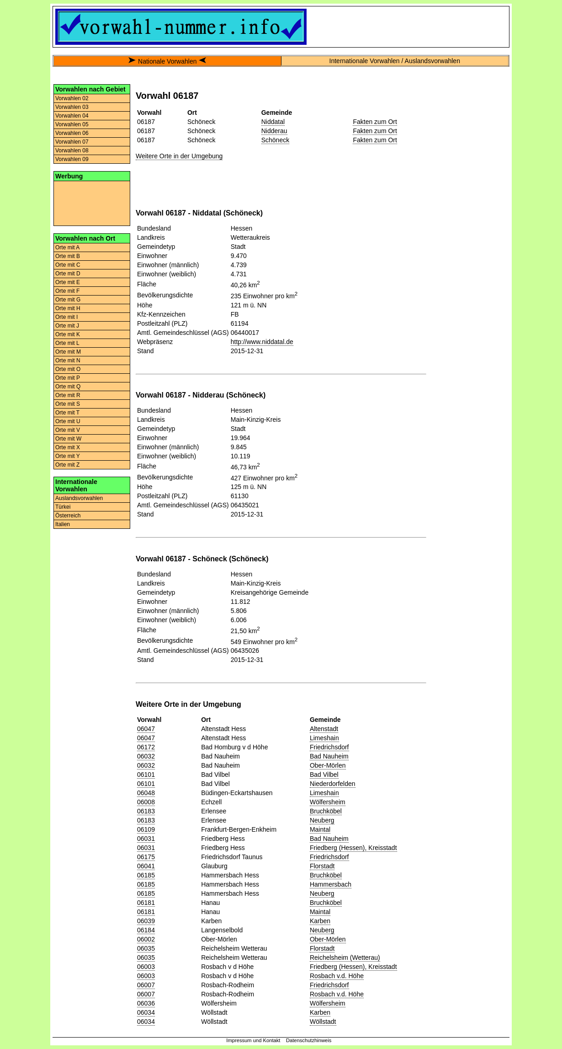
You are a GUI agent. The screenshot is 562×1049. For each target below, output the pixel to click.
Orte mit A (67, 247)
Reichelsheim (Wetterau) (345, 957)
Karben (320, 921)
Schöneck (275, 140)
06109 (146, 829)
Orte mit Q (67, 386)
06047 (146, 728)
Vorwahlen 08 (72, 150)
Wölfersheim (327, 802)
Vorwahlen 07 (72, 142)
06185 (146, 875)
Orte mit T (67, 412)
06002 (146, 939)
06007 (146, 985)
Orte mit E (67, 282)
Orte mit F (67, 291)
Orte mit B (67, 256)
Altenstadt (324, 728)
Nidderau (274, 130)
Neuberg (322, 820)
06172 (146, 747)
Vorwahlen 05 (72, 124)
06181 (146, 902)
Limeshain (324, 738)
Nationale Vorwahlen (167, 61)
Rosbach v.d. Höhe (337, 975)
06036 (146, 1003)
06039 (146, 921)
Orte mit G (67, 299)
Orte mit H (67, 308)
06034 (146, 1012)
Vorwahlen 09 (72, 159)
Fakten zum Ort (375, 121)
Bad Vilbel (324, 774)
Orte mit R (67, 395)
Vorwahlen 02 (72, 98)
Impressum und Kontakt (253, 1040)
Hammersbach (330, 884)
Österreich (67, 515)
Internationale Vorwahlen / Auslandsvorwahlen (394, 61)
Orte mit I (66, 317)
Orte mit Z (67, 465)
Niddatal (273, 121)
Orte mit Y (67, 456)
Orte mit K (67, 334)
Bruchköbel (326, 811)
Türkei (62, 507)
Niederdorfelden (332, 783)
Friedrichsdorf (329, 747)
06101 (146, 774)
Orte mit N (67, 360)
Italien (62, 524)
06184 (146, 930)
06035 (146, 948)
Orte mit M (68, 352)
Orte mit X (67, 447)
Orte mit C (67, 265)
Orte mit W (68, 439)
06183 (146, 811)
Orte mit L (67, 343)
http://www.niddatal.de (262, 341)
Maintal (320, 829)
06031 (146, 838)
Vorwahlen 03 (72, 107)
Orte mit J (67, 326)
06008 (146, 802)
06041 (146, 866)
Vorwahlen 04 (72, 116)
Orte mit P (67, 378)
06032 (146, 756)
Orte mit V (67, 430)
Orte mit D (67, 273)
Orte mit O (67, 369)
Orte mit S (67, 404)
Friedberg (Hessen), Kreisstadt (353, 847)
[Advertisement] (91, 202)
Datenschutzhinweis (309, 1040)
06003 (146, 966)
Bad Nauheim (329, 756)
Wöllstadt (323, 1021)
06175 (146, 857)
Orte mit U (67, 421)
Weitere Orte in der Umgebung (179, 156)
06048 (146, 792)
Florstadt (322, 866)
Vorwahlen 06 (72, 133)
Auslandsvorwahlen (79, 498)
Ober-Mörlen (328, 765)
